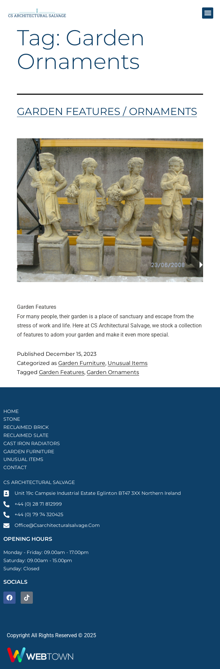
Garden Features (61, 372)
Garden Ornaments (113, 372)
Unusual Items (128, 363)
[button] (207, 13)
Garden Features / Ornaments (107, 111)
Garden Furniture (81, 363)
